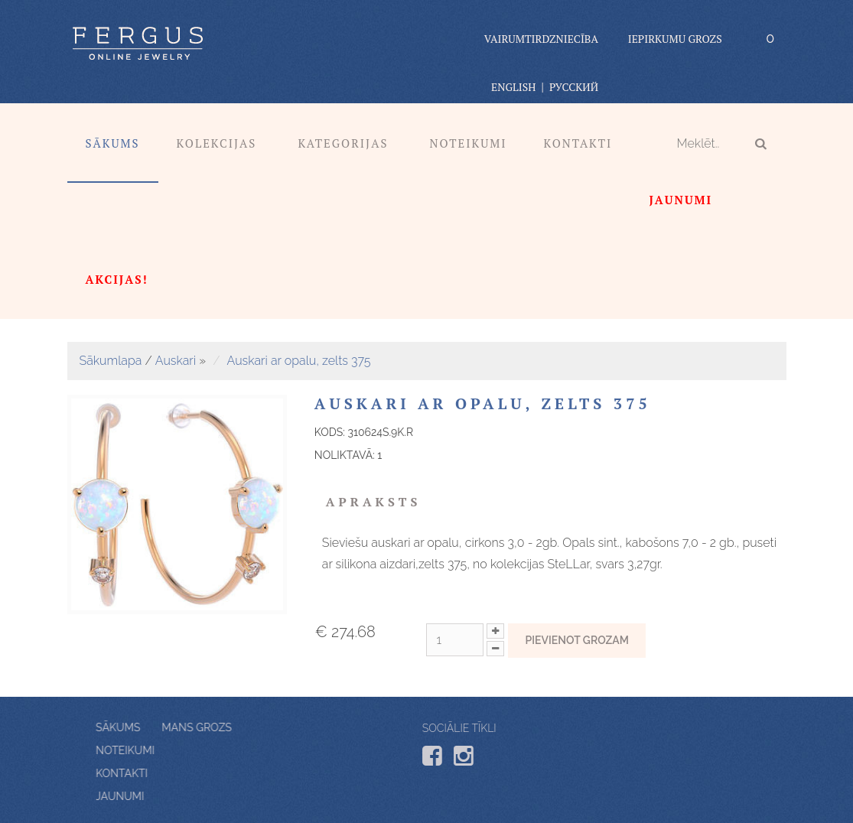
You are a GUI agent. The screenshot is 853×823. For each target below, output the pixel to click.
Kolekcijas (217, 143)
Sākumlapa (111, 360)
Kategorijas (343, 143)
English (513, 87)
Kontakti (578, 143)
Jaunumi (151, 796)
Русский (573, 87)
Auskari (175, 360)
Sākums (113, 143)
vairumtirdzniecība (541, 38)
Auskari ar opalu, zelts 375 (299, 360)
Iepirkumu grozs (675, 38)
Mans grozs (165, 727)
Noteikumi (467, 143)
